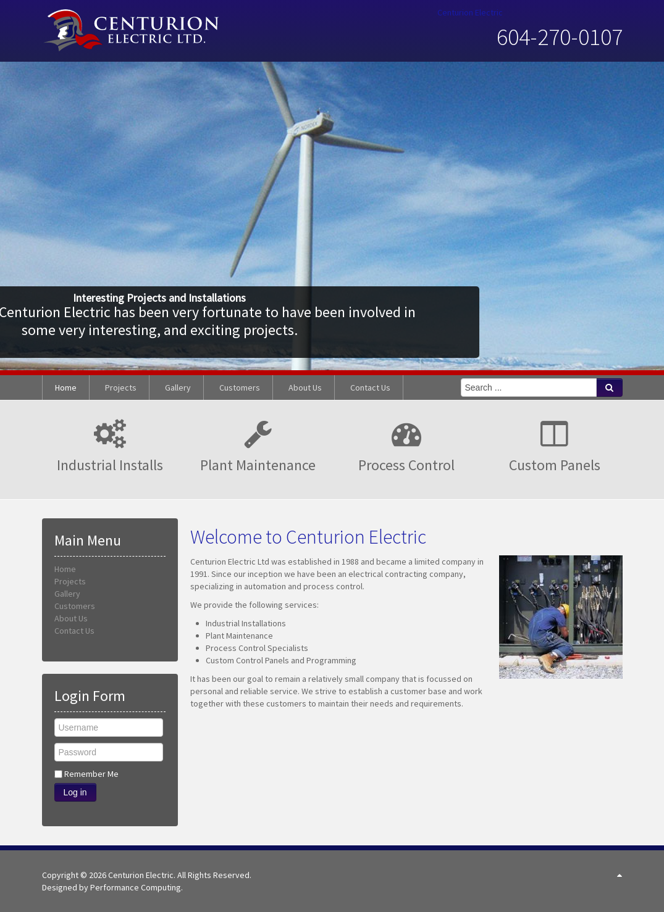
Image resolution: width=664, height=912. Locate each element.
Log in (75, 792)
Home (65, 568)
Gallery (67, 593)
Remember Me (91, 773)
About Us (71, 618)
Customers (74, 605)
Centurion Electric (470, 12)
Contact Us (74, 630)
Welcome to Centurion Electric (308, 536)
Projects (70, 581)
